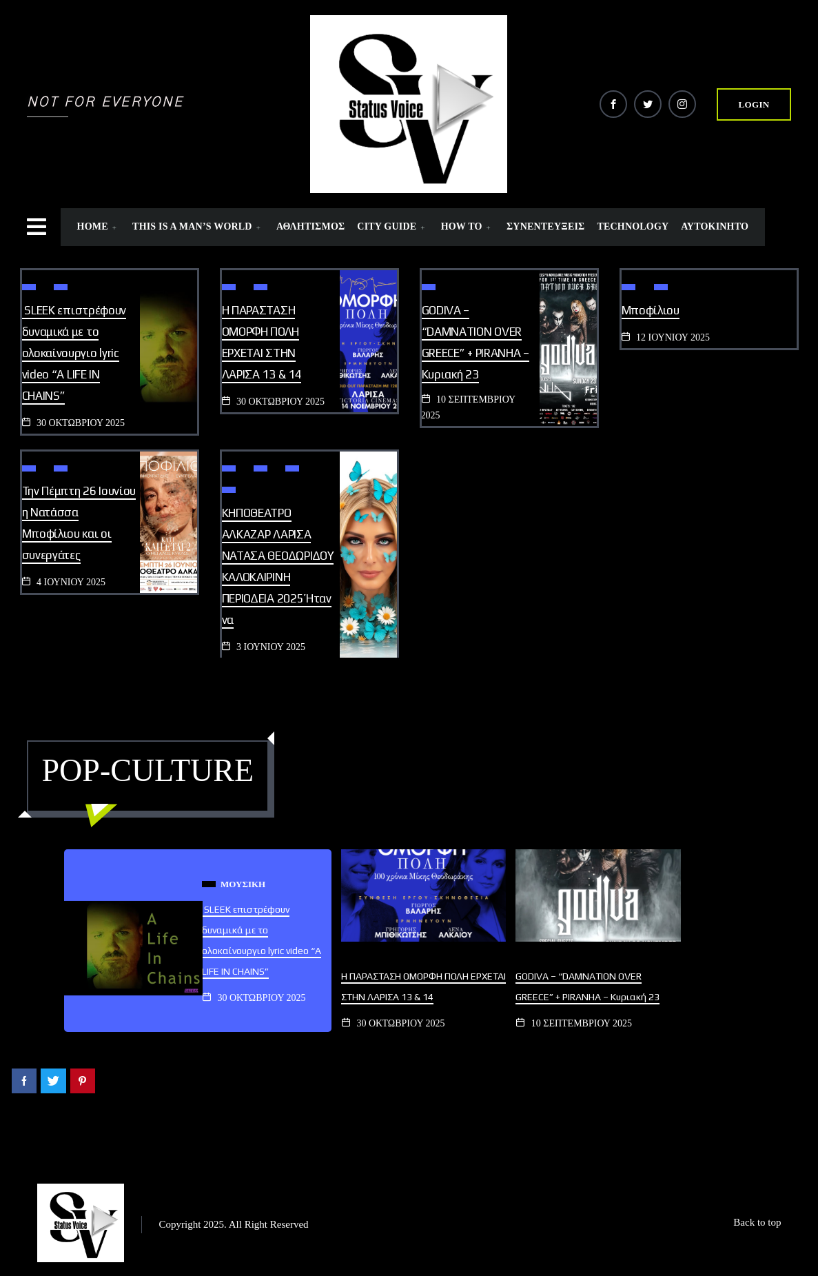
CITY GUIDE (392, 226)
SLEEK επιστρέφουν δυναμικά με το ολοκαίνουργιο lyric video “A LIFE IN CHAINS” (74, 353)
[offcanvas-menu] (86, 227)
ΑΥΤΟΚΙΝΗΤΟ (714, 226)
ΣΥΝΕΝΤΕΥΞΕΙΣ (545, 226)
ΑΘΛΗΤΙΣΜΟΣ (310, 226)
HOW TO (467, 226)
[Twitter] (648, 104)
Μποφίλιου (650, 310)
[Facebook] (613, 104)
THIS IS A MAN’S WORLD (198, 226)
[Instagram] (682, 104)
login (754, 104)
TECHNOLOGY (632, 226)
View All (338, 778)
